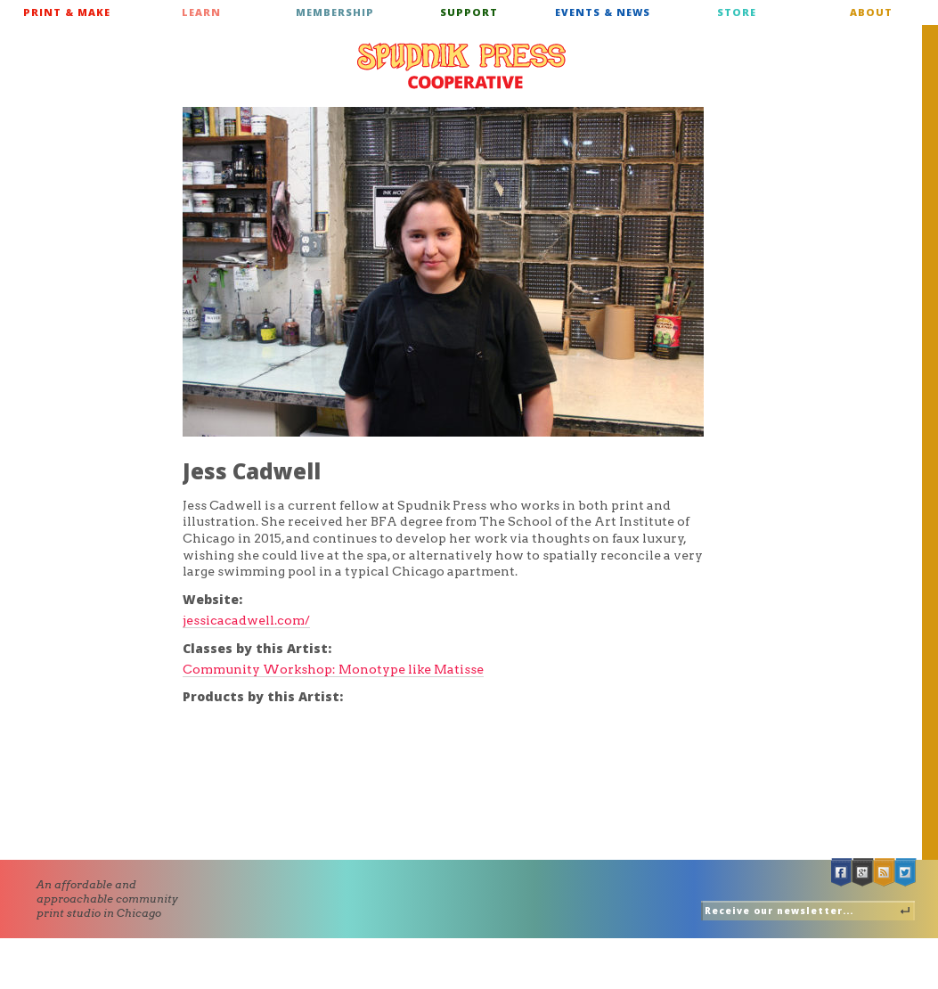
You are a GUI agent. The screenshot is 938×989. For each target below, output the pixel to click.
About (871, 12)
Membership (335, 12)
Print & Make (66, 12)
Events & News (602, 12)
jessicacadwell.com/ (246, 620)
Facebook (841, 872)
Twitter (906, 872)
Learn (201, 12)
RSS (884, 872)
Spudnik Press (461, 66)
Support (469, 12)
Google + (863, 872)
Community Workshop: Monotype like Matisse (333, 669)
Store (736, 12)
